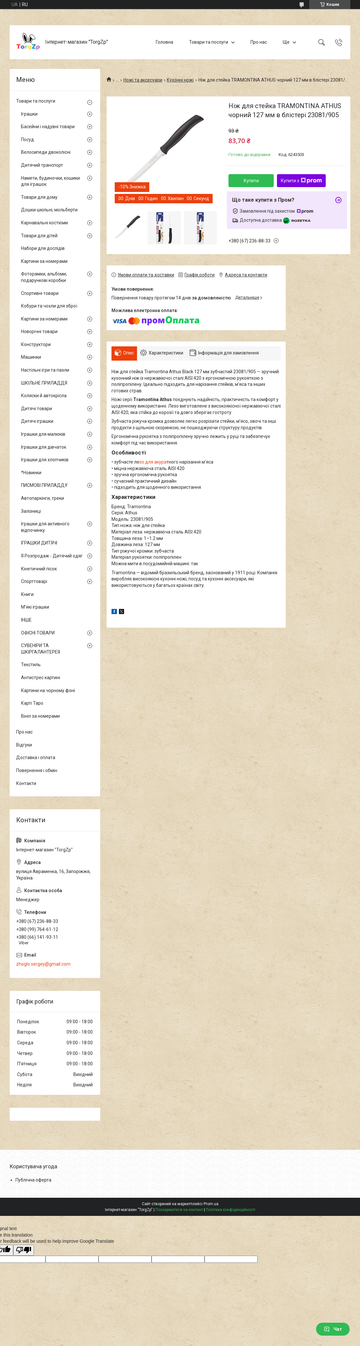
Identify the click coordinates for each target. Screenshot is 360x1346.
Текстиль (31, 664)
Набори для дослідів (43, 248)
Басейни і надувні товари (48, 126)
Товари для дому (39, 197)
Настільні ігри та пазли (45, 370)
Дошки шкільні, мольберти (49, 209)
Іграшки (29, 114)
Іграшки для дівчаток (43, 447)
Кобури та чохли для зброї (49, 305)
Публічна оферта (33, 1180)
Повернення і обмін (36, 770)
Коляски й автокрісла (44, 395)
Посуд (27, 139)
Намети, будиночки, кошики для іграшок (50, 181)
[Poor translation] (23, 1250)
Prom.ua (211, 1204)
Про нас (258, 42)
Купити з (301, 181)
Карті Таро (32, 703)
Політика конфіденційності (230, 1209)
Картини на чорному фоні (48, 690)
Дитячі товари (36, 408)
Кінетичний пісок (39, 568)
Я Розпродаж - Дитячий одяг (52, 555)
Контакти (26, 783)
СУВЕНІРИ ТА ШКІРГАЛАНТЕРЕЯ (40, 649)
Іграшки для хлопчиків (45, 459)
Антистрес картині (40, 677)
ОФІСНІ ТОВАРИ (38, 632)
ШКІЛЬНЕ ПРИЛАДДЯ (44, 383)
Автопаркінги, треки (42, 498)
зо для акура (152, 462)
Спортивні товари (39, 293)
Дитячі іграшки (37, 421)
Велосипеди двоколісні (45, 152)
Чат (333, 1329)
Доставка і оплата (35, 757)
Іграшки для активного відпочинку (45, 527)
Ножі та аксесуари (142, 80)
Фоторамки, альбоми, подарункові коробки (44, 277)
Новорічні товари (39, 331)
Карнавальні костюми (44, 222)
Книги (27, 594)
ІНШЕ (26, 620)
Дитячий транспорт (42, 165)
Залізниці (31, 511)
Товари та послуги (208, 42)
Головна (164, 42)
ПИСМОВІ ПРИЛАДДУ (44, 485)
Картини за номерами (44, 261)
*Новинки (31, 472)
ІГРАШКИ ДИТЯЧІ (39, 542)
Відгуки (24, 744)
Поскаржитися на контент (179, 1209)
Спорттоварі (34, 581)
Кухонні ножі (180, 80)
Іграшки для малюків (43, 434)
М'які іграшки (35, 607)
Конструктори (36, 344)
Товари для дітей (39, 235)
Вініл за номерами (40, 716)
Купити (251, 180)
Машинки (31, 357)
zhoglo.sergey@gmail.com (43, 964)
